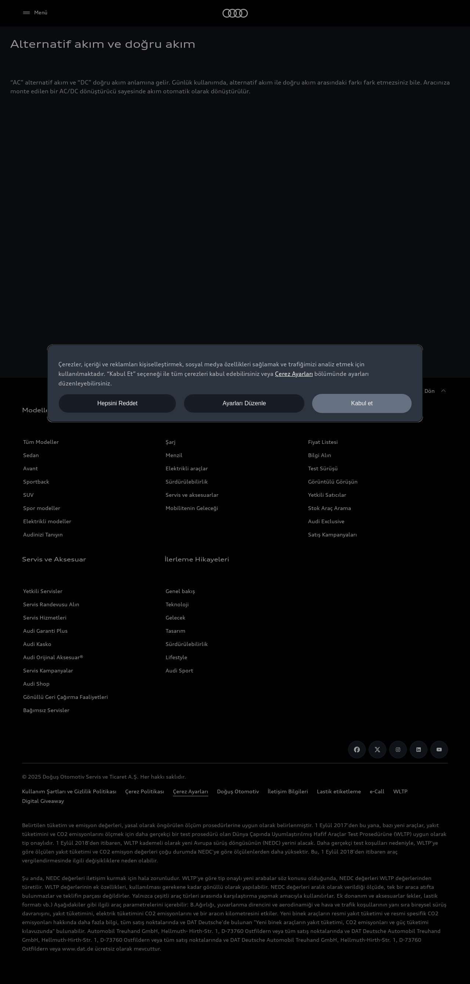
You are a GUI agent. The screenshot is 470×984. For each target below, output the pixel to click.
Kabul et (362, 403)
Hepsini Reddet (117, 403)
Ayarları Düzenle (244, 403)
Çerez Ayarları (294, 373)
